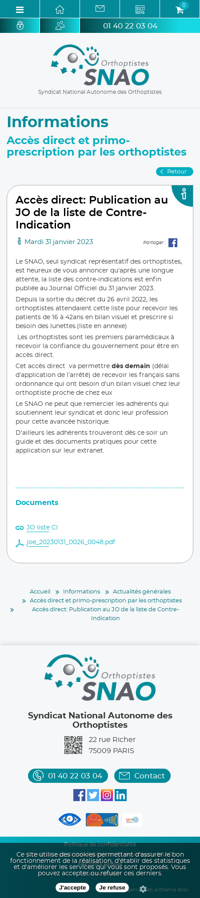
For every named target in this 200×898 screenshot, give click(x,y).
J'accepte (72, 887)
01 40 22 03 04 (130, 26)
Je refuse (112, 887)
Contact (149, 776)
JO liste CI (42, 528)
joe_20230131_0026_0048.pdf (71, 542)
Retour (177, 172)
